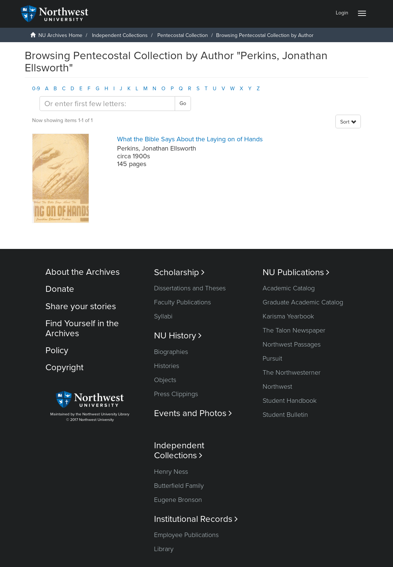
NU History (178, 335)
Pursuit (272, 358)
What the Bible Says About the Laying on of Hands (190, 139)
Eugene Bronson (178, 500)
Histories (166, 366)
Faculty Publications (182, 302)
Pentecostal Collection (182, 35)
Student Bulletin (285, 415)
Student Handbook (290, 400)
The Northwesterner (292, 372)
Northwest (277, 386)
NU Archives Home (60, 35)
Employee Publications (186, 535)
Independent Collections (120, 35)
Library (164, 549)
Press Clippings (176, 394)
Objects (165, 380)
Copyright (64, 367)
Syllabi (163, 316)
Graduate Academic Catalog (303, 302)
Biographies (171, 352)
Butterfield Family (179, 486)
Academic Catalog (289, 288)
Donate (59, 289)
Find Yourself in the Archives (82, 328)
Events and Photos (193, 413)
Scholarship (179, 272)
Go (183, 103)
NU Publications (296, 272)
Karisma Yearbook (288, 316)
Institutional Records (196, 519)
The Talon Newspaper (294, 330)
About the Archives (82, 272)
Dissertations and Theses (190, 288)
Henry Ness (171, 472)
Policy (56, 350)
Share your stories (80, 306)
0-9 (36, 88)
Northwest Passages (292, 344)
